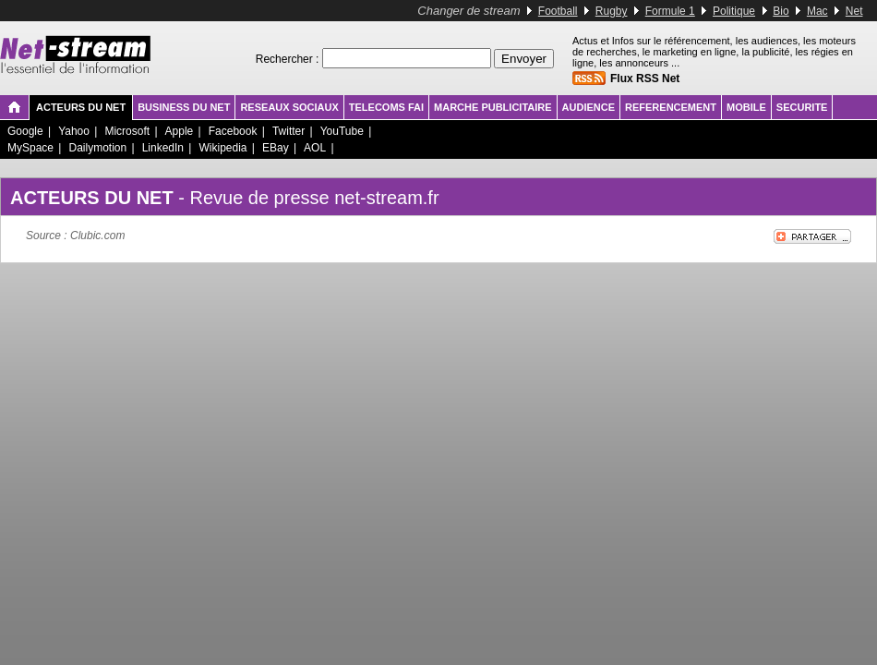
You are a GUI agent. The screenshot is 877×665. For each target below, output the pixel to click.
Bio (780, 11)
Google (25, 131)
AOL (315, 147)
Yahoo (74, 131)
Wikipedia (222, 147)
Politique (734, 11)
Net (854, 11)
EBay (275, 147)
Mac (817, 11)
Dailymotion (97, 147)
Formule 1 (670, 11)
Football (558, 11)
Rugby (611, 11)
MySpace (30, 147)
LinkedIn (163, 147)
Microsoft (127, 131)
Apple (179, 131)
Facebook (233, 131)
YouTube (342, 131)
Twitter (288, 131)
